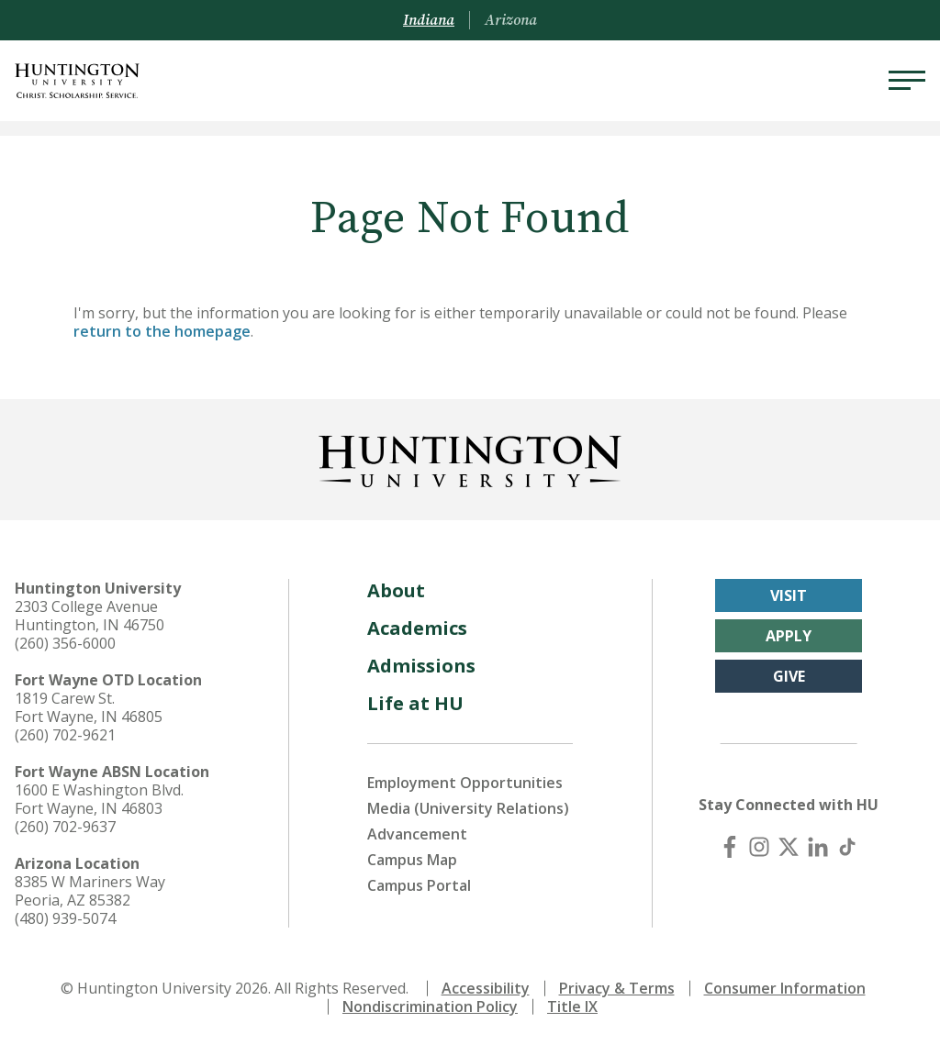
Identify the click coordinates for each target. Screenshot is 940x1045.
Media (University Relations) (468, 808)
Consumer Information (785, 988)
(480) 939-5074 (65, 918)
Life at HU (415, 703)
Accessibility (486, 988)
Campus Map (412, 860)
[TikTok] (847, 847)
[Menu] (907, 80)
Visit (788, 595)
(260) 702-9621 (65, 735)
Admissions (421, 665)
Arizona (511, 20)
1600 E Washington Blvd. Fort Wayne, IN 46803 (99, 799)
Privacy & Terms (617, 988)
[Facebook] (730, 847)
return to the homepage (162, 331)
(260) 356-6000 (65, 643)
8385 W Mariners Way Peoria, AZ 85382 (90, 891)
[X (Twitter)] (789, 847)
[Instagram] (759, 847)
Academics (417, 628)
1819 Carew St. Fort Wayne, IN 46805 (88, 707)
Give (789, 676)
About (396, 590)
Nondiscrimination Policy (430, 1006)
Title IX (572, 1006)
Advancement (417, 834)
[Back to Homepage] (470, 457)
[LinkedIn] (818, 847)
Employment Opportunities (465, 783)
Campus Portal (419, 885)
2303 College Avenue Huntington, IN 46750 (89, 615)
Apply (788, 636)
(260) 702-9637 (65, 827)
